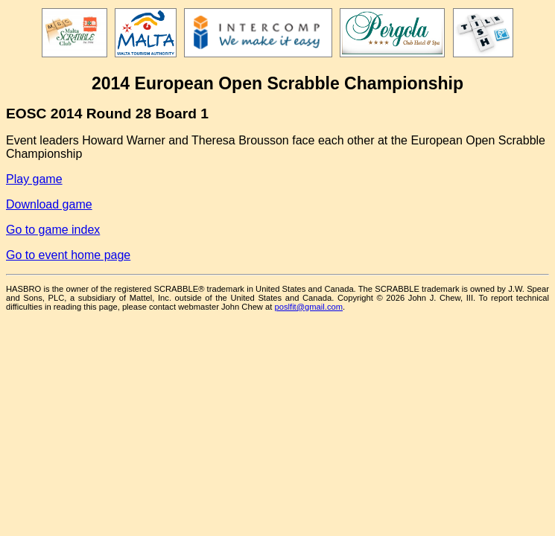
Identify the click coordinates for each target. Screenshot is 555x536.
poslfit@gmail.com (309, 306)
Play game (34, 179)
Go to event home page (68, 255)
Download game (49, 204)
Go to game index (53, 229)
